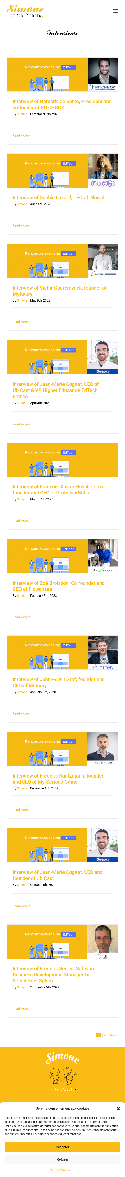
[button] (118, 1108)
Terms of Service (60, 1170)
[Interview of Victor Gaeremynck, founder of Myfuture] (62, 261)
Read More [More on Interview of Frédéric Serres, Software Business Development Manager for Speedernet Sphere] (20, 1008)
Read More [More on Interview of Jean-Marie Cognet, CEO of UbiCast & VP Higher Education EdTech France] (20, 424)
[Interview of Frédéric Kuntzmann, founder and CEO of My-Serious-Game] (62, 749)
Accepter (62, 1147)
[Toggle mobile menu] (115, 11)
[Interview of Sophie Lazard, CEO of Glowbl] (62, 171)
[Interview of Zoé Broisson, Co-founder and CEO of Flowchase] (62, 556)
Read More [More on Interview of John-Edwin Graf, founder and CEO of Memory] (20, 713)
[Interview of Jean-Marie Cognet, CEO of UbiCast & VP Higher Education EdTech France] (62, 357)
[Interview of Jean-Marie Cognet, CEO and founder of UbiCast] (62, 845)
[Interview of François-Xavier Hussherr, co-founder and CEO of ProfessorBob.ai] (62, 460)
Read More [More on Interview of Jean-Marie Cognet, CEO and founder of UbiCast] (20, 906)
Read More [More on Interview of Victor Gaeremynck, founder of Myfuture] (20, 322)
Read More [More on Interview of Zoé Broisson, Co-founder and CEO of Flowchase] (20, 617)
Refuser (63, 1159)
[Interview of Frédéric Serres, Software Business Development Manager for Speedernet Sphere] (62, 942)
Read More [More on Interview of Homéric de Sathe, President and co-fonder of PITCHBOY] (20, 135)
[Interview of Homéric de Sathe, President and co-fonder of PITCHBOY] (62, 74)
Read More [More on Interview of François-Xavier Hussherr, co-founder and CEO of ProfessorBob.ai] (20, 520)
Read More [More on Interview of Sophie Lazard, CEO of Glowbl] (20, 225)
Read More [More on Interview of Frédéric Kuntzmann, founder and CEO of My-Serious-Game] (20, 810)
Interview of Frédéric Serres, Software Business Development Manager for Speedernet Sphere (54, 975)
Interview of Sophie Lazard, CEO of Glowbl (58, 197)
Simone (22, 204)
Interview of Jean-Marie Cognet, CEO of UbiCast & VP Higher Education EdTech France (56, 390)
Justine (22, 114)
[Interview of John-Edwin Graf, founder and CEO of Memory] (62, 652)
